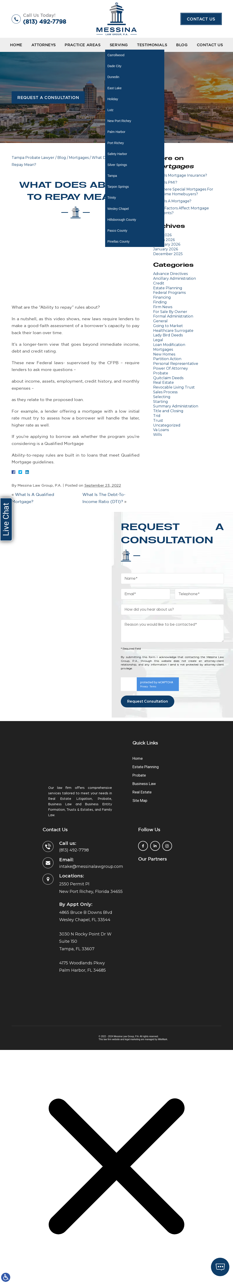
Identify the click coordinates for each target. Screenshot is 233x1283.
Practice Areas (82, 45)
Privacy (144, 649)
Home (16, 45)
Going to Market (168, 326)
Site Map (139, 762)
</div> (34, 1264)
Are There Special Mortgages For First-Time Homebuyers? (183, 191)
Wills (157, 434)
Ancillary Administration (174, 278)
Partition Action (167, 359)
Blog (181, 45)
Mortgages (79, 157)
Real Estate (163, 382)
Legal (158, 340)
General (160, 321)
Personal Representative (175, 363)
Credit (158, 283)
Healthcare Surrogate (173, 330)
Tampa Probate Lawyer (33, 157)
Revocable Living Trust (174, 387)
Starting (160, 401)
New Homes (164, 354)
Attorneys (43, 45)
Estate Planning (167, 288)
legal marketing (132, 1001)
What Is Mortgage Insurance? (180, 175)
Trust (158, 420)
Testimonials (152, 45)
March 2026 (164, 240)
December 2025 (168, 254)
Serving (119, 45)
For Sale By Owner (170, 312)
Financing (162, 297)
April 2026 (162, 235)
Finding (160, 302)
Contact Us (201, 19)
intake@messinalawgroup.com (91, 828)
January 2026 (165, 249)
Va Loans (161, 430)
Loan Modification (169, 345)
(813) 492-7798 (44, 21)
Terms (153, 649)
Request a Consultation (48, 97)
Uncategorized (166, 425)
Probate (160, 373)
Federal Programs (169, 292)
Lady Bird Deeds (168, 335)
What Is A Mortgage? (172, 201)
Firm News (162, 307)
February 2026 (166, 244)
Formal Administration (173, 316)
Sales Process (165, 392)
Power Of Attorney (170, 368)
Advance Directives (170, 274)
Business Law (144, 746)
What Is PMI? (165, 182)
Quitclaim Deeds (168, 378)
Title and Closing (168, 411)
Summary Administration (175, 406)
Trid (156, 416)
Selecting (161, 397)
